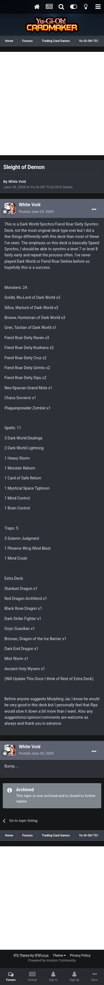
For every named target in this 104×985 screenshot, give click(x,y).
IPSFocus (42, 955)
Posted (36, 212)
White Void (17, 181)
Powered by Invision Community (52, 960)
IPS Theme (22, 955)
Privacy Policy (80, 955)
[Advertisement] (52, 103)
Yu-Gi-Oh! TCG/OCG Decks (52, 187)
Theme (59, 955)
